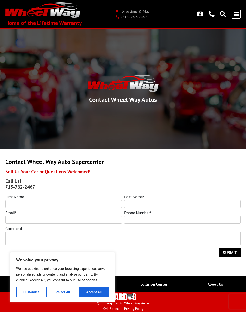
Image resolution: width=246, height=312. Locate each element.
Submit (230, 252)
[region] (62, 277)
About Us (215, 284)
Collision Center (153, 284)
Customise (31, 292)
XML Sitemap (112, 308)
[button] (236, 14)
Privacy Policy (134, 308)
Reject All (63, 292)
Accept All (94, 292)
